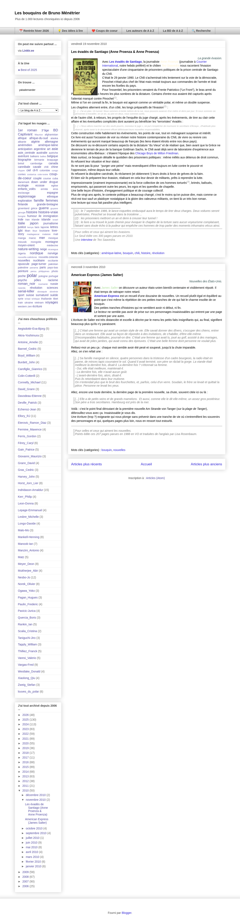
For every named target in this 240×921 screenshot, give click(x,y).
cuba (55, 178)
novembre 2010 (36, 799)
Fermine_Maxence (30, 429)
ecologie (23, 185)
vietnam (39, 302)
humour (32, 216)
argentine (40, 149)
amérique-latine (111, 253)
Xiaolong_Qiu (26, 678)
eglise (54, 185)
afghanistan (51, 134)
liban (27, 230)
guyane (54, 208)
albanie (22, 141)
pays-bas (52, 267)
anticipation (25, 149)
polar (32, 275)
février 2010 (34, 861)
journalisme (50, 223)
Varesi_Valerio (27, 658)
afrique (22, 138)
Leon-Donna (26, 503)
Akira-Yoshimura (28, 335)
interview (86, 239)
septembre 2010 (36, 833)
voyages (51, 302)
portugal (53, 276)
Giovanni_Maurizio (30, 456)
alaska (54, 138)
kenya (30, 227)
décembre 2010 (36, 795)
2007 (25, 881)
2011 (25, 785)
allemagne (51, 141)
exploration (25, 200)
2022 (25, 733)
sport (21, 295)
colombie (45, 170)
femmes (52, 200)
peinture (23, 271)
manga (22, 238)
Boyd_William (26, 355)
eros (55, 189)
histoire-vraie (48, 212)
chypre (21, 170)
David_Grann (26, 389)
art (48, 149)
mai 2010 (32, 847)
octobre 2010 (34, 828)
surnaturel (42, 295)
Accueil (146, 464)
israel (55, 219)
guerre (44, 208)
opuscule (23, 264)
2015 (25, 767)
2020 (25, 743)
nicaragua (53, 249)
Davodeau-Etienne (30, 395)
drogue (53, 182)
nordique (36, 253)
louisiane (44, 230)
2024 (25, 724)
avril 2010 (32, 852)
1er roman (27, 130)
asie (55, 149)
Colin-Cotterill (26, 375)
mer (42, 238)
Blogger (126, 912)
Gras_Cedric (26, 469)
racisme (53, 280)
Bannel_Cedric (27, 348)
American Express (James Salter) (97, 275)
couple (37, 178)
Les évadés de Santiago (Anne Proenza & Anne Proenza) (115, 51)
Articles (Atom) (155, 478)
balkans (34, 156)
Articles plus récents (86, 464)
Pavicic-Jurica (27, 610)
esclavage (24, 192)
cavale (37, 166)
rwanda (22, 288)
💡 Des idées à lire (70, 30)
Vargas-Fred (26, 664)
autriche (53, 152)
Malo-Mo (23, 530)
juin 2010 (32, 842)
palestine (23, 267)
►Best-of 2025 (27, 70)
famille (39, 200)
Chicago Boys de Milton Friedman (156, 153)
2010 (25, 790)
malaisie (46, 234)
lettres (54, 227)
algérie (35, 141)
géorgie (22, 212)
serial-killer (26, 291)
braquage (52, 159)
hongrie (22, 216)
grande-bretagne (47, 204)
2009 (25, 872)
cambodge (36, 163)
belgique (52, 156)
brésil (21, 163)
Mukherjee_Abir (28, 570)
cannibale (24, 166)
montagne (51, 241)
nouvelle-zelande (48, 257)
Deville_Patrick (27, 402)
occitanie (53, 260)
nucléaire (39, 260)
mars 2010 (33, 857)
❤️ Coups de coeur (105, 30)
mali (55, 234)
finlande (23, 204)
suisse (30, 295)
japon (34, 223)
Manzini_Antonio (28, 550)
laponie (45, 227)
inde (20, 219)
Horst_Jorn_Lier (28, 483)
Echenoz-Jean (27, 409)
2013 (25, 776)
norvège (53, 253)
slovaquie (42, 291)
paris (43, 267)
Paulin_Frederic (28, 604)
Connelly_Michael (29, 382)
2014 (25, 771)
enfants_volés (27, 189)
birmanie (39, 159)
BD (55, 130)
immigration (50, 216)
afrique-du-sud (38, 138)
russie (54, 283)
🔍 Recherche (201, 30)
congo (55, 170)
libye (35, 230)
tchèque (36, 299)
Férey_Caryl (26, 443)
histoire (145, 253)
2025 (25, 719)
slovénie (54, 291)
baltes (43, 156)
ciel (29, 170)
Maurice (39, 134)
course (47, 178)
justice (22, 227)
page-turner (39, 264)
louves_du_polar (28, 691)
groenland (23, 208)
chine (54, 166)
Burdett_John (26, 362)
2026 (25, 715)
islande (45, 219)
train (20, 302)
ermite (44, 189)
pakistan (53, 264)
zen (30, 306)
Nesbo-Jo (24, 577)
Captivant (25, 134)
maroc (32, 238)
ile (40, 216)
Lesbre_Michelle (28, 516)
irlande (35, 219)
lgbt (20, 230)
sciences (52, 287)
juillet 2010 (33, 837)
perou (33, 271)
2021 (25, 738)
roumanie (43, 284)
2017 (25, 757)
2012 (25, 781)
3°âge (45, 130)
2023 (25, 729)
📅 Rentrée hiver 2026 (34, 30)
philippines (44, 271)
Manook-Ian (25, 543)
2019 (25, 748)
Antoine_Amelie (28, 342)
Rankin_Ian (25, 624)
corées (22, 174)
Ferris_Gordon (27, 436)
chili (137, 253)
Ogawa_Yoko (26, 590)
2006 (25, 886)
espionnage (27, 196)
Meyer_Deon (26, 564)
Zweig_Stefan (27, 684)
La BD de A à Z (173, 30)
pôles (37, 280)
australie (41, 152)
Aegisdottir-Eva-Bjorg (31, 328)
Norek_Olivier (26, 584)
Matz (21, 557)
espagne (52, 192)
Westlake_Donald (29, 671)
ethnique (52, 196)
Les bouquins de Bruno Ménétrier (47, 13)
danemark (23, 182)
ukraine (29, 302)
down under (39, 182)
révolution (158, 253)
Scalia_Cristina (27, 631)
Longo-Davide (27, 523)
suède (54, 295)
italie (21, 223)
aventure (23, 156)
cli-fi (35, 170)
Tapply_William (27, 644)
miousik (22, 242)
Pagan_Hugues (28, 597)
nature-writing (28, 249)
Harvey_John (26, 476)
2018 (25, 752)
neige (43, 249)
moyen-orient (26, 245)
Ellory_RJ (24, 416)
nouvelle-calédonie (27, 257)
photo (55, 271)
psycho (22, 280)
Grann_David (26, 463)
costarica (31, 174)
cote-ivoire (42, 174)
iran (27, 219)
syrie (21, 298)
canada (53, 163)
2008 (25, 876)
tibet (55, 298)
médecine (52, 245)
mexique (53, 238)
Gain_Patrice (26, 449)
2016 (25, 762)
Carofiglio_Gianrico (30, 369)
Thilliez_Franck (27, 651)
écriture (37, 306)
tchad (27, 299)
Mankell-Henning (28, 537)
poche (22, 276)
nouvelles (119, 450)
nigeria (22, 253)
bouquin (128, 253)
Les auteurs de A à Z (140, 30)
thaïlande (46, 298)
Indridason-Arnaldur (30, 490)
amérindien (25, 145)
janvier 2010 (34, 866)
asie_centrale (26, 152)
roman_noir (26, 284)
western (22, 306)
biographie (24, 159)
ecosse (39, 185)
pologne (43, 276)
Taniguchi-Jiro (27, 637)
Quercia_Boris (27, 617)
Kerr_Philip (25, 496)
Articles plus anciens (206, 464)
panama (34, 267)
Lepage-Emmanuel (30, 510)
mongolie (36, 242)
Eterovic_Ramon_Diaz (32, 422)
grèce (34, 208)
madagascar (33, 234)
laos (37, 227)
